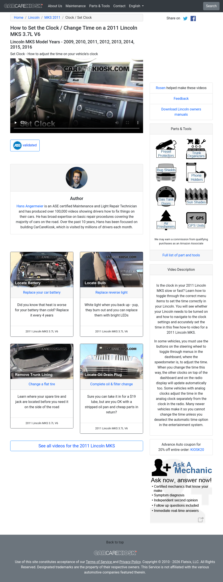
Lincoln (34, 17)
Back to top (115, 542)
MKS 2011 (52, 17)
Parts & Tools (99, 6)
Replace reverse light (111, 292)
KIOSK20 (197, 450)
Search (211, 6)
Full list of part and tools (181, 255)
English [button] (135, 6)
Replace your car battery (42, 292)
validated (25, 145)
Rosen (161, 88)
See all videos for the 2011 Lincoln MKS (76, 445)
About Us (55, 6)
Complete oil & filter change (111, 384)
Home (18, 17)
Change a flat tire (42, 384)
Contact (119, 6)
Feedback (181, 98)
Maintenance (76, 6)
